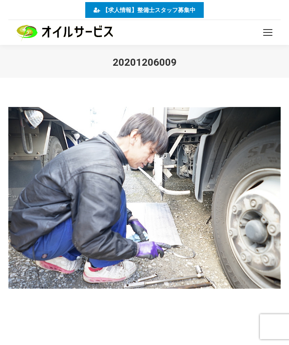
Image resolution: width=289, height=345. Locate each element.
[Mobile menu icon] (268, 32)
